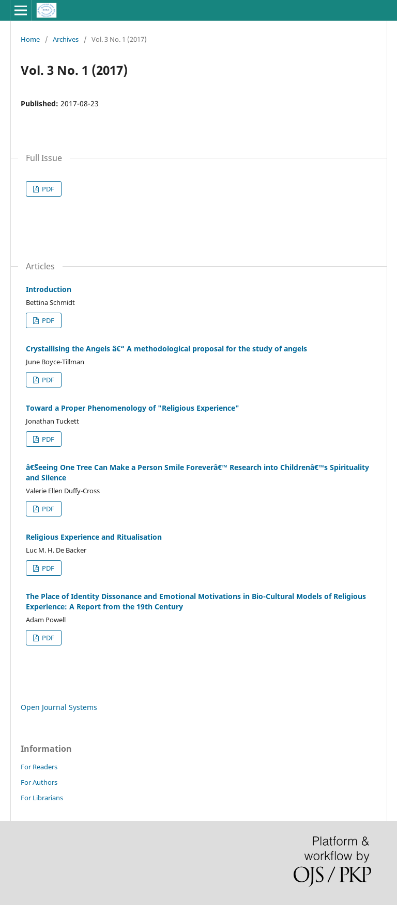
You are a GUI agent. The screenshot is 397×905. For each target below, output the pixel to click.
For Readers (39, 766)
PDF (47, 188)
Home (30, 39)
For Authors (39, 782)
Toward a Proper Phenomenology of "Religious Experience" (132, 408)
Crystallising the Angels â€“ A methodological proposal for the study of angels (166, 348)
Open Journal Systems (59, 707)
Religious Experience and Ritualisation (94, 537)
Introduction (48, 289)
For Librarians (42, 797)
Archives (66, 39)
